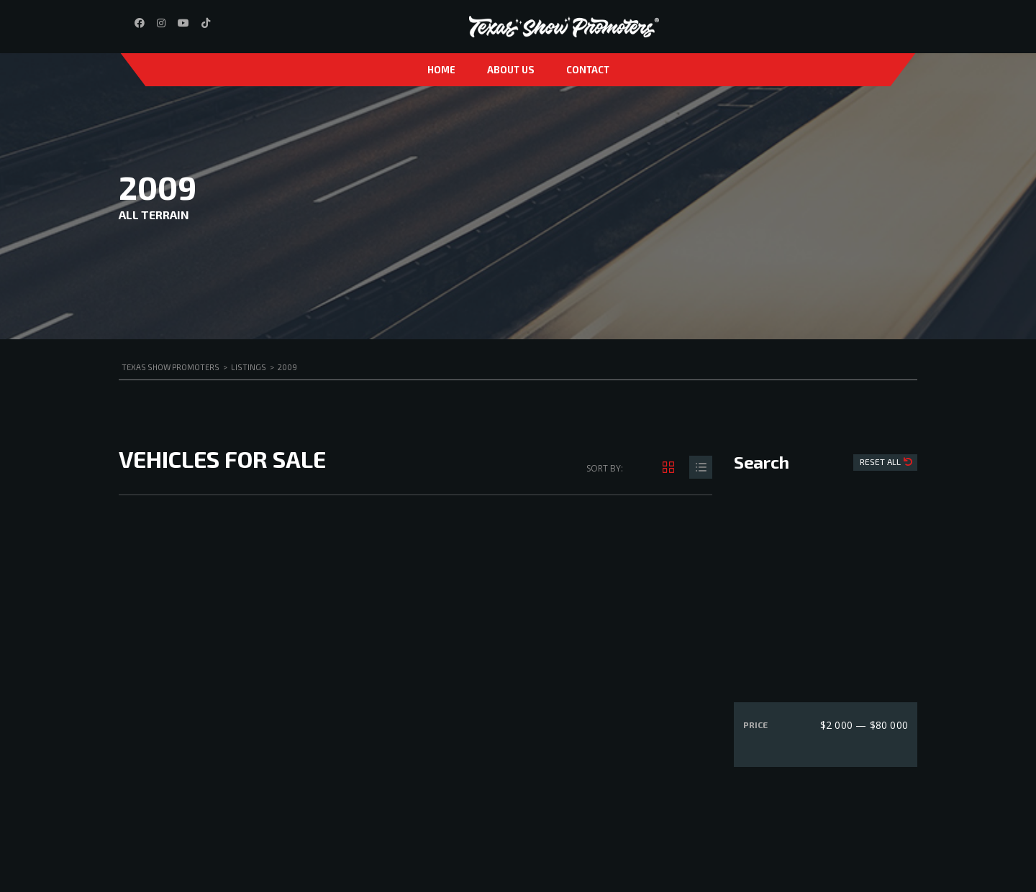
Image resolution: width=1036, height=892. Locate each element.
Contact (587, 69)
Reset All (881, 461)
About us (511, 69)
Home (441, 69)
